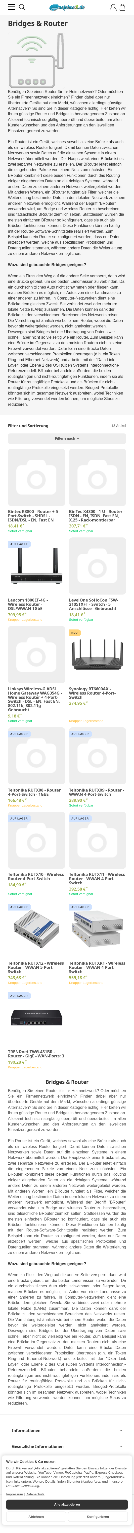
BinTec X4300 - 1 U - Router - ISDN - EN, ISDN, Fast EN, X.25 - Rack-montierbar (97, 516)
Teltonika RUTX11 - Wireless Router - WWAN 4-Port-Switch (97, 878)
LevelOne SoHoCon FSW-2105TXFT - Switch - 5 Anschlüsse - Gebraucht (93, 604)
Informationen (67, 1430)
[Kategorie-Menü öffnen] (11, 6)
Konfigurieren (98, 1517)
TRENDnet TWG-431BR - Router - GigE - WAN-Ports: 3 (36, 1054)
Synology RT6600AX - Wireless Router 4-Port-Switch (92, 693)
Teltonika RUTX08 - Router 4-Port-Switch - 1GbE (34, 792)
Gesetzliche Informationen (67, 1446)
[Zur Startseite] (67, 7)
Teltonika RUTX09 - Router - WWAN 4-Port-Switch (96, 792)
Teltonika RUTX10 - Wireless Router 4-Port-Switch (36, 876)
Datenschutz (35, 1494)
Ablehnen (36, 1517)
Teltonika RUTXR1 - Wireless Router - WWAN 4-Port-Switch (97, 967)
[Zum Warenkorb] (122, 7)
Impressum (14, 1494)
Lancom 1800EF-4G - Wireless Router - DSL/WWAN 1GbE (28, 604)
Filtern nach (67, 438)
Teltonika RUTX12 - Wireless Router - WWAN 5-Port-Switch (36, 967)
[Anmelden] (113, 7)
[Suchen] (22, 7)
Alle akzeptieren (67, 1504)
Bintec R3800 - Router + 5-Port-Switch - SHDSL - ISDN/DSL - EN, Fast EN (33, 516)
